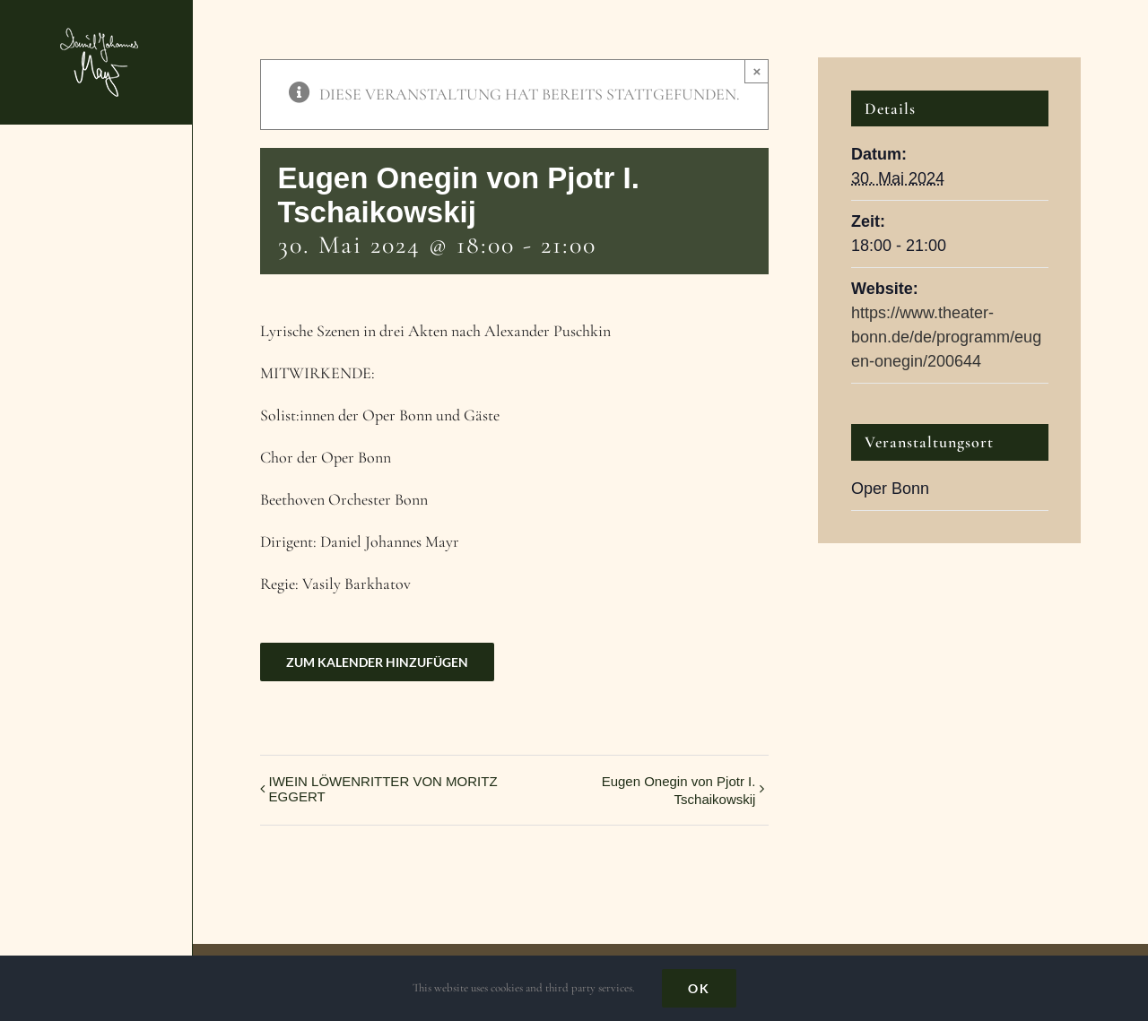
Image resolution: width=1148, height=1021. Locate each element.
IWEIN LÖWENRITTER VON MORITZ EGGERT (383, 789)
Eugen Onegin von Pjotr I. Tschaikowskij (679, 790)
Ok (699, 988)
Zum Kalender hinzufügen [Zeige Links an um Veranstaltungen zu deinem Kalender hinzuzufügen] (377, 662)
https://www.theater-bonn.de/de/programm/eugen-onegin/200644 (946, 337)
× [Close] (757, 71)
